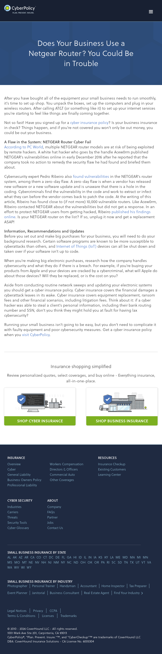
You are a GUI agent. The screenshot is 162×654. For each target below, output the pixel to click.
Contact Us (55, 527)
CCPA (53, 610)
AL (9, 557)
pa (103, 562)
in (90, 557)
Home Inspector (112, 586)
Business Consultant (64, 593)
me (118, 557)
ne (31, 562)
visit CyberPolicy (36, 334)
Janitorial (38, 593)
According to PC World (23, 147)
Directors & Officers (64, 469)
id (80, 557)
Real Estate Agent (96, 593)
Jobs (50, 522)
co (38, 557)
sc (114, 562)
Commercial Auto (62, 474)
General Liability (19, 474)
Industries (14, 506)
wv (16, 567)
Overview (14, 464)
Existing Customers (112, 469)
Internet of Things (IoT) (76, 246)
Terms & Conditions (21, 615)
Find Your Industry (127, 593)
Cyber (11, 469)
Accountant (88, 586)
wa (9, 567)
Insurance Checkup (111, 464)
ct (45, 557)
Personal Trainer (43, 586)
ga (69, 557)
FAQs (51, 512)
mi (139, 557)
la (111, 557)
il (85, 557)
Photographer (17, 586)
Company (54, 506)
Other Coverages (62, 479)
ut (137, 562)
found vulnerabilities (91, 176)
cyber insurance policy (89, 122)
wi (23, 567)
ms (9, 562)
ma (132, 557)
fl (63, 557)
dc (51, 557)
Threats (12, 517)
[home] (20, 9)
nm (56, 562)
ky (106, 557)
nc (69, 562)
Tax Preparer (138, 586)
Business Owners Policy (24, 479)
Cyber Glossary (18, 527)
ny (63, 562)
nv (37, 562)
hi (75, 557)
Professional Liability (22, 485)
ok (90, 562)
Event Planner (17, 593)
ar (26, 557)
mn (145, 557)
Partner (52, 517)
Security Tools (17, 522)
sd (120, 562)
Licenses (48, 615)
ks (100, 557)
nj (49, 562)
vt (143, 562)
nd (76, 562)
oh (82, 562)
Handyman (68, 586)
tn (126, 562)
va (149, 562)
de (57, 557)
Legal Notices (17, 610)
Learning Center (109, 474)
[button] (151, 12)
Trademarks (69, 615)
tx (132, 562)
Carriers (12, 512)
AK (15, 557)
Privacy (38, 610)
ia (95, 557)
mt (24, 562)
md (125, 557)
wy (29, 567)
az (20, 557)
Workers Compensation (66, 464)
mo (17, 562)
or (96, 562)
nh (43, 562)
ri (108, 562)
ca (32, 557)
